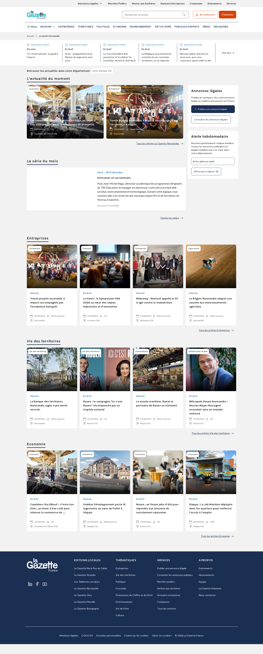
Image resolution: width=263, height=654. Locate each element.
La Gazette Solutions (210, 598)
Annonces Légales (88, 3)
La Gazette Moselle (84, 611)
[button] (32, 27)
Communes (196, 3)
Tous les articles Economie (217, 546)
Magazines (221, 26)
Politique (103, 26)
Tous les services (166, 618)
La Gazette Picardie (84, 584)
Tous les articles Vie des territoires (212, 443)
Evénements (215, 3)
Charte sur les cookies (136, 645)
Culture (120, 625)
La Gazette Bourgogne (86, 618)
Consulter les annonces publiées (175, 584)
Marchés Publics (117, 3)
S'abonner (227, 14)
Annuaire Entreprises (173, 3)
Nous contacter (207, 605)
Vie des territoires (126, 584)
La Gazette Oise (83, 605)
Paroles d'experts (187, 26)
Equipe (202, 591)
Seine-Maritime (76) (102, 71)
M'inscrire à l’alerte (206, 171)
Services (231, 3)
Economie (119, 26)
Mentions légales (69, 645)
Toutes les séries (171, 227)
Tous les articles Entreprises (216, 340)
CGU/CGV (87, 645)
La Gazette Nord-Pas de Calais (90, 578)
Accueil (30, 36)
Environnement (140, 26)
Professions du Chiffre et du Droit (134, 605)
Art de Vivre (163, 26)
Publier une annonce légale (210, 109)
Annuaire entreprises (168, 605)
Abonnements (206, 584)
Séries (207, 26)
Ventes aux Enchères (143, 3)
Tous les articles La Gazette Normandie (159, 143)
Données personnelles (108, 645)
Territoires (85, 26)
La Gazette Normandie (86, 598)
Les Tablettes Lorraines (87, 591)
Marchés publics (166, 591)
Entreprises (66, 26)
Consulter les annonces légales (211, 119)
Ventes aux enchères (168, 598)
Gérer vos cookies (162, 645)
